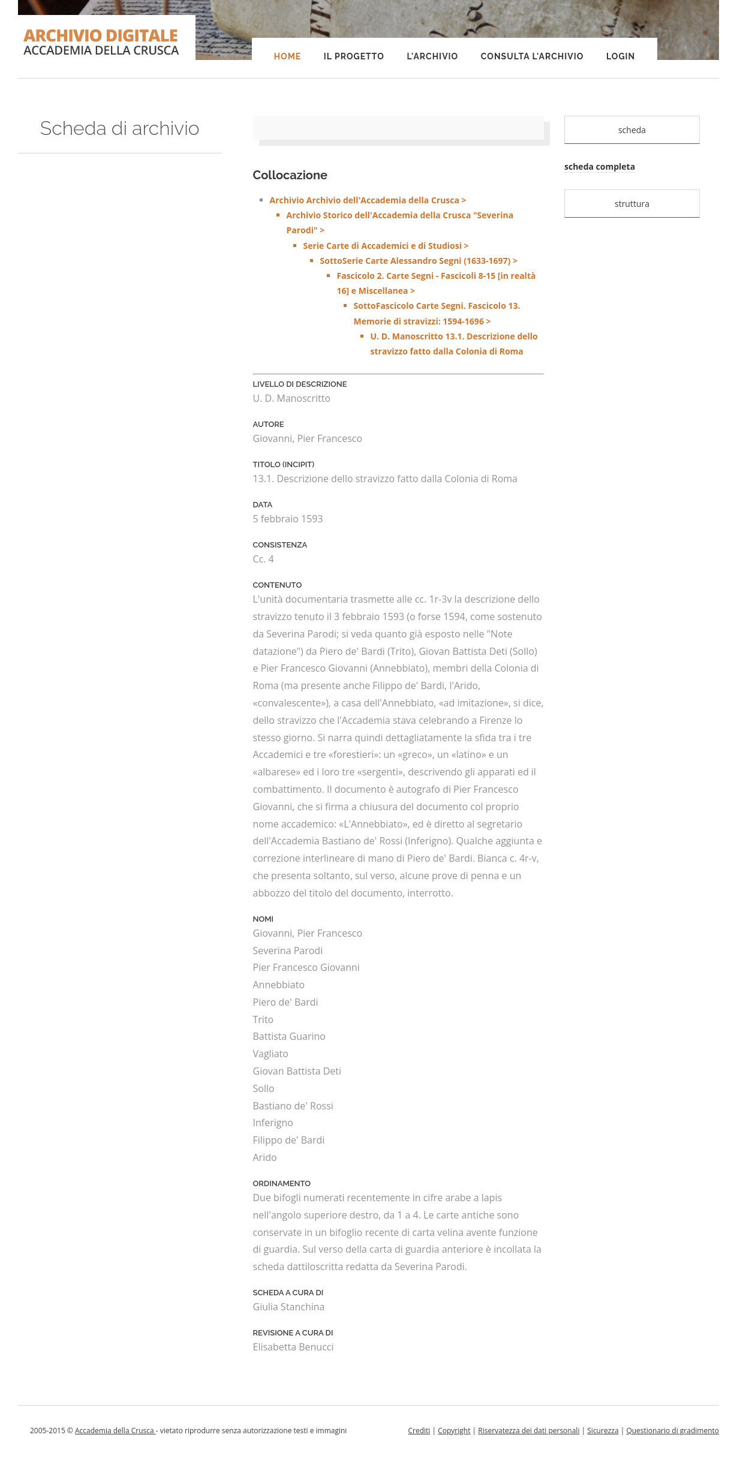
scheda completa (599, 166)
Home (288, 56)
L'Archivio (432, 56)
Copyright (454, 1430)
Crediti (419, 1430)
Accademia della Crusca (115, 1430)
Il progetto (354, 56)
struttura (632, 203)
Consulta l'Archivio (532, 56)
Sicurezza (602, 1430)
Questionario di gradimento (672, 1430)
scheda (632, 130)
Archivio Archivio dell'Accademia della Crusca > (407, 276)
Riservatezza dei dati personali (528, 1430)
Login (620, 56)
